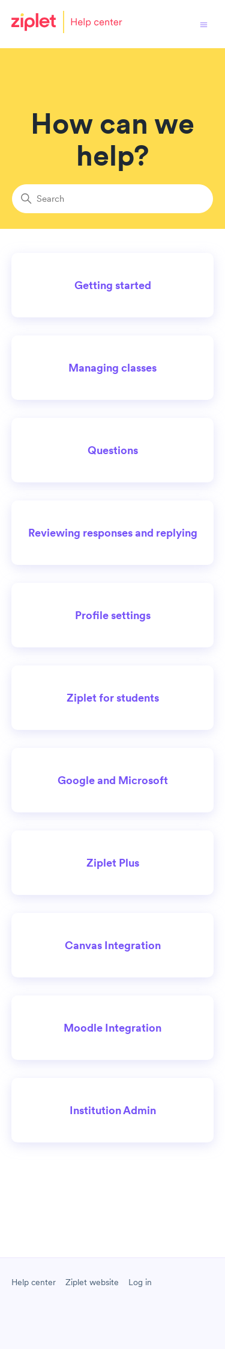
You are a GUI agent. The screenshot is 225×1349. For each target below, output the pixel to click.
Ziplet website (92, 1282)
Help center (33, 1282)
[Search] (112, 198)
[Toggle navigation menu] (204, 24)
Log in (140, 1282)
